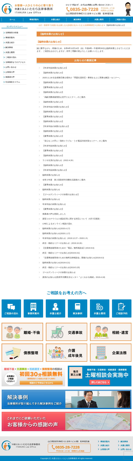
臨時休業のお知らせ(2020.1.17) (56, 233)
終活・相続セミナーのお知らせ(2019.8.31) (61, 253)
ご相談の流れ (120, 19)
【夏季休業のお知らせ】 (53, 87)
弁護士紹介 (55, 19)
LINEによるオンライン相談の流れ (57, 224)
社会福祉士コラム (12, 82)
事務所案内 (34, 19)
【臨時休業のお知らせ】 (53, 73)
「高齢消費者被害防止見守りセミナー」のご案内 (63, 97)
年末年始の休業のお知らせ (54, 204)
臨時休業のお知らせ (51, 175)
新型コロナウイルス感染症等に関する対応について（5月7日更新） (71, 219)
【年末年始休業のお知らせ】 (55, 68)
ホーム (12, 19)
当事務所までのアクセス (15, 62)
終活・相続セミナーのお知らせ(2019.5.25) (61, 267)
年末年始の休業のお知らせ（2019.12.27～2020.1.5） (65, 238)
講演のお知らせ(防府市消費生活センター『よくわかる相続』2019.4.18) (73, 277)
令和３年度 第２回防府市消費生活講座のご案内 (63, 180)
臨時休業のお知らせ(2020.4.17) (56, 228)
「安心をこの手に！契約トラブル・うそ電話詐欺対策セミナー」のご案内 (74, 141)
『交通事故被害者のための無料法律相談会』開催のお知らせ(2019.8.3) (73, 258)
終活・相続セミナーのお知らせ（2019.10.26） (62, 243)
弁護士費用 (99, 19)
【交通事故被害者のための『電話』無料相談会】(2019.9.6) (68, 248)
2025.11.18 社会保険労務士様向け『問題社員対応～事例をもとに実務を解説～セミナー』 (81, 77)
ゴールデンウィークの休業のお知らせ (59, 272)
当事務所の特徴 (11, 33)
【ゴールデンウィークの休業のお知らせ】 (60, 194)
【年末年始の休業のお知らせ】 (56, 107)
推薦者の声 (10, 77)
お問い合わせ (10, 67)
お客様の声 (10, 72)
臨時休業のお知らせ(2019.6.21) (56, 262)
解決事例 (77, 19)
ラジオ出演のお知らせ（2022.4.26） (58, 160)
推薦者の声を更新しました (54, 214)
